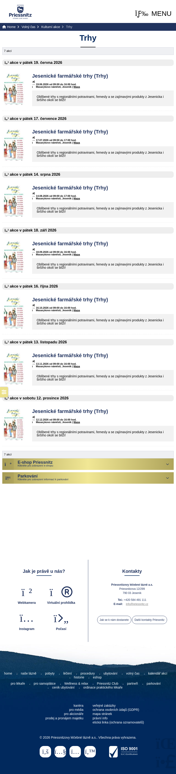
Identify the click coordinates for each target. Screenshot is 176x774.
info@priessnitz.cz (137, 604)
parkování (154, 683)
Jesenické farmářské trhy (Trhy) (70, 76)
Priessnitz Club (107, 683)
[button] (153, 13)
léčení (67, 673)
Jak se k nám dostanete (114, 619)
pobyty (50, 673)
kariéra (78, 705)
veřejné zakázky (104, 705)
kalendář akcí (157, 673)
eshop (97, 677)
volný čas (132, 673)
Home (20, 12)
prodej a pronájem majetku (64, 718)
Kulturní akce (50, 26)
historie (79, 677)
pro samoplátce (45, 683)
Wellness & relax (76, 683)
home (8, 673)
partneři (132, 683)
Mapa (77, 86)
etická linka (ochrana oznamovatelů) (118, 722)
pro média (76, 710)
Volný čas (28, 26)
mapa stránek (102, 714)
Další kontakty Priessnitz (150, 619)
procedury (87, 673)
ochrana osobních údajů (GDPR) (116, 710)
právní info (100, 718)
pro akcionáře (73, 714)
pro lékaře (18, 683)
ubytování (111, 673)
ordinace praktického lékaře (103, 687)
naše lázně (28, 673)
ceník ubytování (63, 687)
